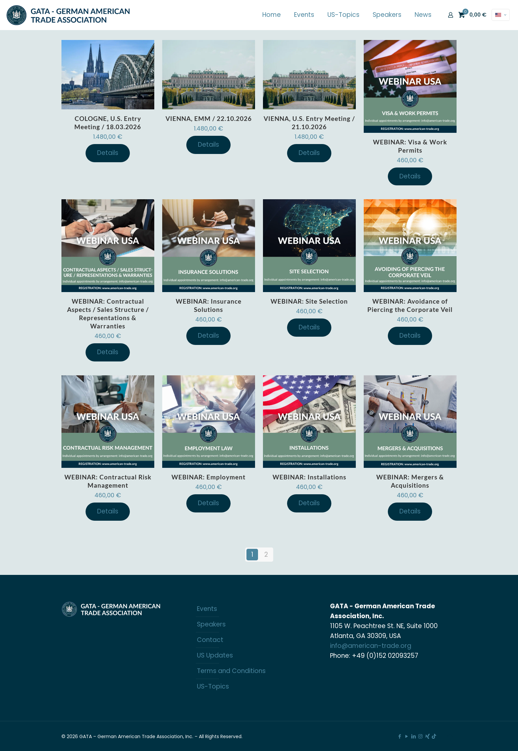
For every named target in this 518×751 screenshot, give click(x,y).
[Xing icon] (427, 736)
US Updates (215, 655)
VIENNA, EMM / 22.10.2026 (209, 118)
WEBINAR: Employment (208, 477)
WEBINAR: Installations (309, 477)
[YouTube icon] (406, 736)
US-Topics (213, 686)
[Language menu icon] (501, 15)
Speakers (211, 624)
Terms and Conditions (231, 670)
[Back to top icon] (450, 735)
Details (107, 152)
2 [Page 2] (266, 554)
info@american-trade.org (370, 645)
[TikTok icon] (434, 736)
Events (207, 608)
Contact (210, 639)
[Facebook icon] (399, 736)
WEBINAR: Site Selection (309, 301)
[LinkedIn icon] (413, 736)
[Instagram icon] (420, 736)
